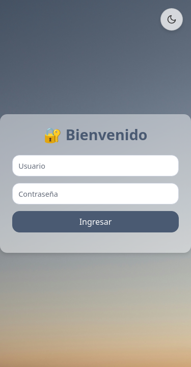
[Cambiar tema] (171, 19)
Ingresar (95, 221)
